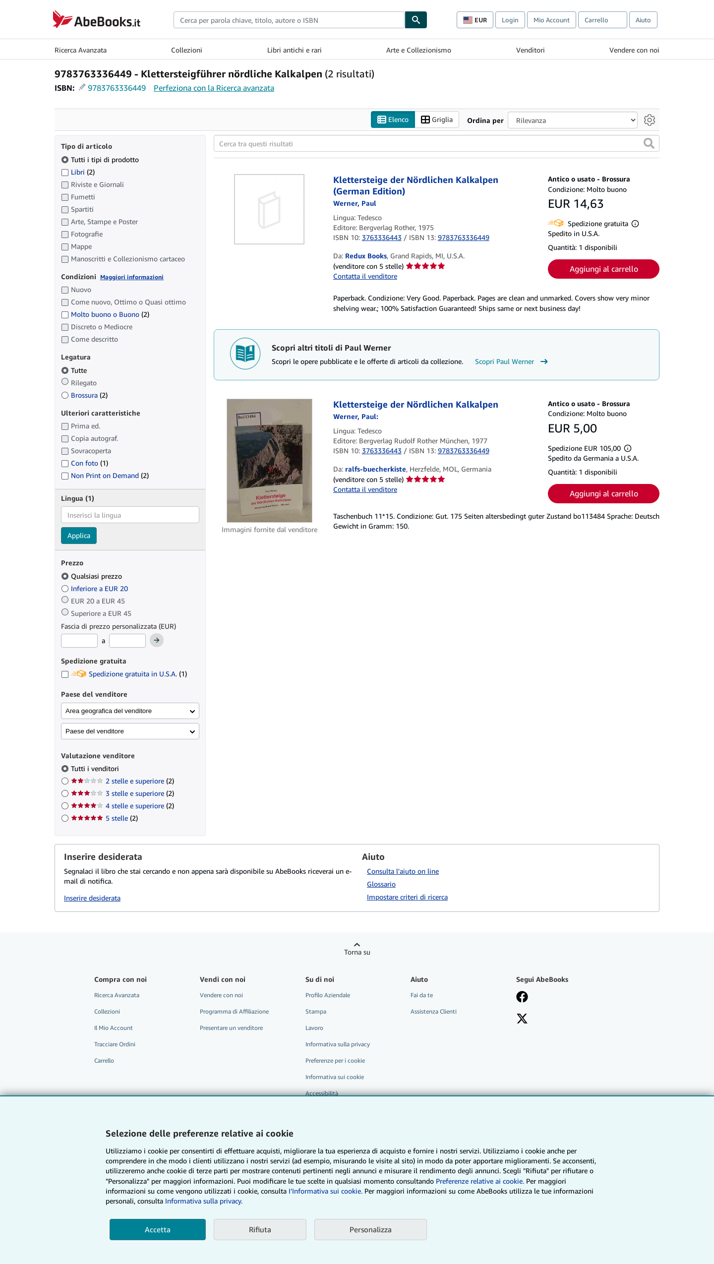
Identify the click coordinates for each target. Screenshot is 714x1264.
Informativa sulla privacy (337, 1044)
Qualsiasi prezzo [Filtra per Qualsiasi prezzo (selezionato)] (92, 576)
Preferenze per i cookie (335, 1060)
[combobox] (289, 19)
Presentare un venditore (231, 1027)
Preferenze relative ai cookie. (480, 1181)
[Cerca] (416, 19)
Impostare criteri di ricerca (407, 897)
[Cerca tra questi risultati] (436, 143)
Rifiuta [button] (260, 1229)
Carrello (104, 1060)
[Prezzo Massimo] (127, 641)
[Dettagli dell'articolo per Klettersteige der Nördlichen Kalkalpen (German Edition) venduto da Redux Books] (269, 209)
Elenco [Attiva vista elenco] (393, 119)
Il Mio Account (113, 1027)
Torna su (357, 952)
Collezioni (186, 50)
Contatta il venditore (365, 276)
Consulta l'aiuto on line (403, 871)
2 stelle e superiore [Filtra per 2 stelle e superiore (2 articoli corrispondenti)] (122, 781)
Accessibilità (321, 1093)
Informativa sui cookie (334, 1077)
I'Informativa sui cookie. (325, 1191)
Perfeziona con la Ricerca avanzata (214, 88)
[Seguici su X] (522, 1019)
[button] (649, 143)
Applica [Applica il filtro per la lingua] (78, 535)
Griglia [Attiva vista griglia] (437, 119)
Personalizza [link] (371, 1229)
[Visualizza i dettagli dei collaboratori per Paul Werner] (354, 203)
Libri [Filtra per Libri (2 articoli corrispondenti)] (78, 171)
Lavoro (314, 1027)
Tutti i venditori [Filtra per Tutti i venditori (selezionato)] (96, 768)
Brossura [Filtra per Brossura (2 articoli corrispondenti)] (84, 395)
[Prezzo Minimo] (79, 641)
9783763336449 (117, 88)
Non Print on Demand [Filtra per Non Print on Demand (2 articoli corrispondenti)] (105, 475)
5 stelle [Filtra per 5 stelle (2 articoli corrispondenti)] (104, 818)
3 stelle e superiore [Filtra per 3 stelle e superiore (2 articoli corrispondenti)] (122, 793)
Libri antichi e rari (294, 50)
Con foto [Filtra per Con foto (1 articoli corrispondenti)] (84, 463)
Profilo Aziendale (327, 995)
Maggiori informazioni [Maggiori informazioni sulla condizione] (132, 277)
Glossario (381, 884)
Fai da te (422, 995)
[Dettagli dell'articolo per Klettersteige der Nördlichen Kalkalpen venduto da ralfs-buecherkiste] (269, 461)
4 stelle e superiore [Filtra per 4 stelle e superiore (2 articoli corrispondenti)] (122, 805)
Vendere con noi (634, 50)
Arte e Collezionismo (418, 50)
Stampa (315, 1011)
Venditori (530, 50)
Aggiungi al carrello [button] (604, 269)
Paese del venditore (94, 731)
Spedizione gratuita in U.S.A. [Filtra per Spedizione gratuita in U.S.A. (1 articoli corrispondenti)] (124, 673)
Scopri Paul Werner (512, 361)
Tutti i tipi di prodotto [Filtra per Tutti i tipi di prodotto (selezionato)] (101, 159)
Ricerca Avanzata (81, 50)
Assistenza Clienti (434, 1011)
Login (510, 20)
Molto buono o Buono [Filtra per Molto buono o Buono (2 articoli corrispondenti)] (105, 314)
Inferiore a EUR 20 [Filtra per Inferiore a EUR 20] (95, 588)
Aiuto (643, 20)
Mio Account (552, 20)
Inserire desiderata (92, 898)
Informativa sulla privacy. (203, 1201)
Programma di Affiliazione (234, 1011)
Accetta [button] (158, 1229)
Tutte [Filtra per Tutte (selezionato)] (75, 370)
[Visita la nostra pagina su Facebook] (522, 997)
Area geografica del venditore (108, 711)
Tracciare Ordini (114, 1044)
